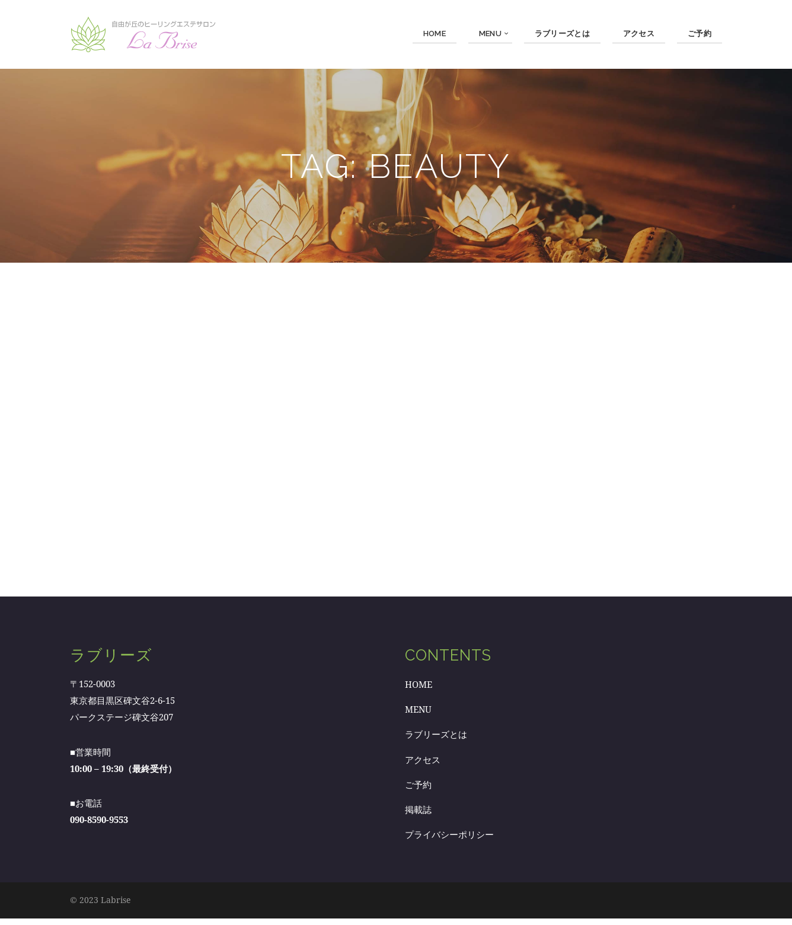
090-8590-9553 (99, 826)
